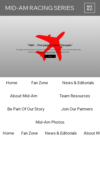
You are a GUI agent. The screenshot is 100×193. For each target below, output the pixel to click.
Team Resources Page (47, 52)
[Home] (49, 56)
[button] (39, 82)
